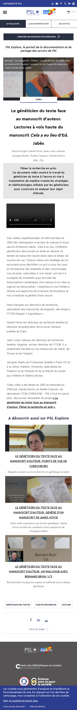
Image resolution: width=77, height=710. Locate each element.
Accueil (9, 61)
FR (68, 11)
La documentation (38, 24)
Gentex (30, 216)
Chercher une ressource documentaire (38, 36)
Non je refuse (37, 706)
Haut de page (37, 629)
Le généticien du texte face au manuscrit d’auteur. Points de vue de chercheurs (38, 461)
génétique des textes (18, 604)
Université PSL (12, 3)
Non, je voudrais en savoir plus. (20, 700)
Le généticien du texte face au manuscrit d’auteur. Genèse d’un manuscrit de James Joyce (39, 512)
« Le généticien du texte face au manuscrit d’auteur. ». (32, 403)
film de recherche (46, 604)
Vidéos (34, 61)
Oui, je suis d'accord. (14, 706)
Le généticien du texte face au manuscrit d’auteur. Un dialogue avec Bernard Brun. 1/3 (38, 571)
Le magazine (12, 24)
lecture (66, 604)
